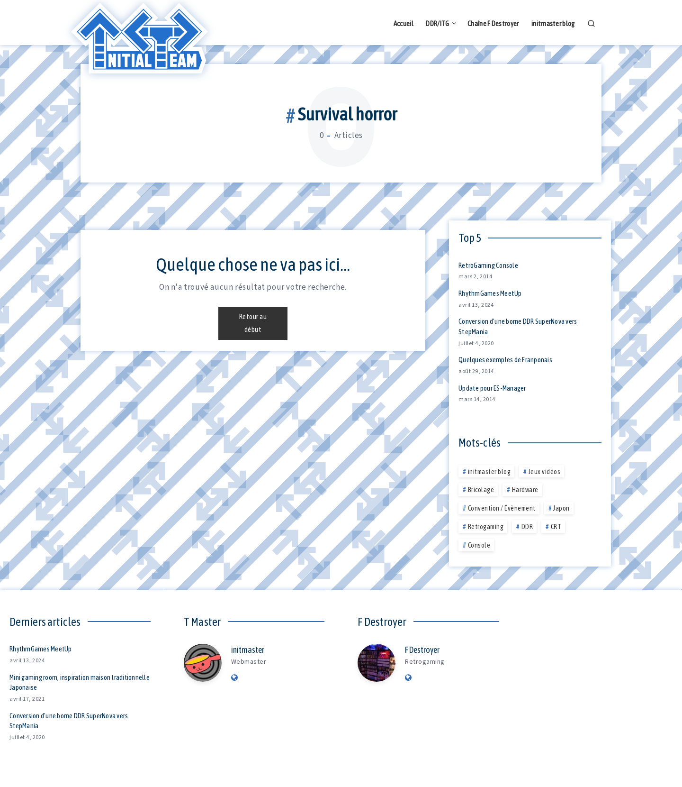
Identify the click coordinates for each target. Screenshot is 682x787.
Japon (561, 508)
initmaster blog (553, 23)
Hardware (525, 490)
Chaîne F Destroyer (493, 23)
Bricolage (481, 490)
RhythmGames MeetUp (490, 293)
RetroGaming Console (488, 265)
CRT (556, 527)
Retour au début (253, 317)
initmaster (247, 650)
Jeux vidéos (545, 472)
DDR (527, 527)
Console (479, 545)
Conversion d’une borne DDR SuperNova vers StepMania (68, 721)
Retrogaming (486, 527)
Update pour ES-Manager (492, 388)
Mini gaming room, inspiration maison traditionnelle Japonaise (60, 682)
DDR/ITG (437, 23)
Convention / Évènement (502, 508)
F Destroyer (422, 650)
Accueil (403, 23)
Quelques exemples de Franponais (505, 360)
